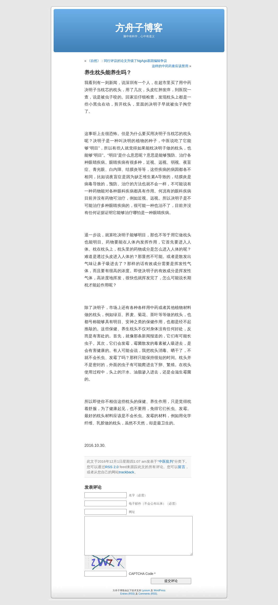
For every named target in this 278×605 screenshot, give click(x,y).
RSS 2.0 (112, 467)
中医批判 (166, 461)
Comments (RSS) (148, 593)
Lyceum (146, 590)
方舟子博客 (139, 28)
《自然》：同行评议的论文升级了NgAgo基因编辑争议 (127, 61)
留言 (181, 467)
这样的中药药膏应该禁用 (170, 66)
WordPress (159, 590)
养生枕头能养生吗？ (107, 72)
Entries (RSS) (127, 593)
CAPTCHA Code (141, 574)
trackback (126, 472)
